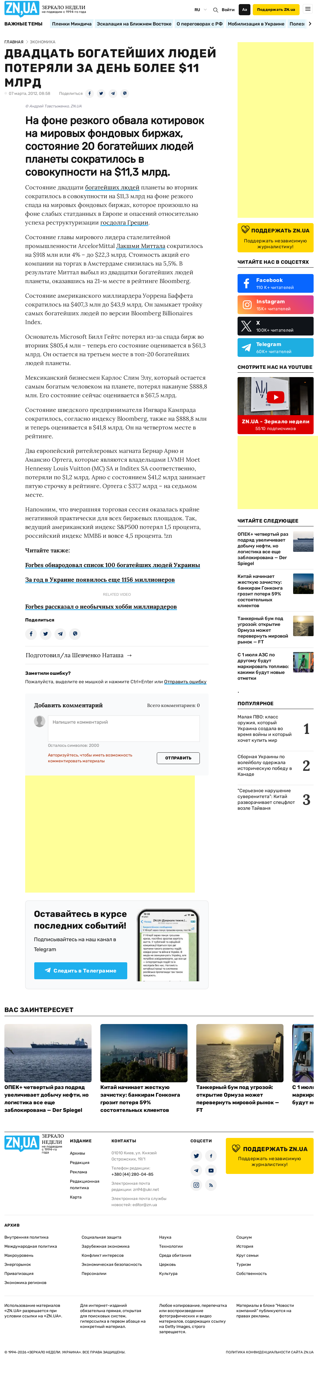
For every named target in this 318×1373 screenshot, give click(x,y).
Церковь (167, 1264)
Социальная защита (101, 1237)
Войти (228, 9)
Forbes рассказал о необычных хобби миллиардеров (101, 606)
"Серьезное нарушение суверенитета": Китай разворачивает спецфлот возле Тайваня (266, 799)
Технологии (171, 1246)
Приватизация (19, 1273)
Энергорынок (17, 1264)
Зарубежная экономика (106, 1246)
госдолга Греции (124, 222)
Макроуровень (18, 1255)
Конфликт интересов (103, 1255)
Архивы (77, 1153)
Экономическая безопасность (112, 1264)
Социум (244, 1237)
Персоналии (94, 1273)
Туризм (243, 1264)
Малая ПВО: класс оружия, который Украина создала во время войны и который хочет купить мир (265, 728)
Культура (168, 1273)
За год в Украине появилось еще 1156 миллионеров (100, 579)
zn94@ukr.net (146, 1189)
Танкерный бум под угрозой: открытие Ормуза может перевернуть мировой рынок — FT (263, 630)
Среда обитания (175, 1255)
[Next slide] (309, 24)
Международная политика (30, 1246)
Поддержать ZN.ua (276, 9)
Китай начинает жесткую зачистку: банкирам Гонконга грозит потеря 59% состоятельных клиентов (260, 590)
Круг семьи (247, 1255)
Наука (165, 1237)
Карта (76, 1197)
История (244, 1246)
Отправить (178, 758)
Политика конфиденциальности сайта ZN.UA (270, 1352)
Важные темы (23, 24)
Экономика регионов (25, 1282)
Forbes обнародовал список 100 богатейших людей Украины (112, 565)
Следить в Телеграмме (80, 971)
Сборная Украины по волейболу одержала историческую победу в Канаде (265, 765)
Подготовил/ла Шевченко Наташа (74, 655)
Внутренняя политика (26, 1237)
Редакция (80, 1162)
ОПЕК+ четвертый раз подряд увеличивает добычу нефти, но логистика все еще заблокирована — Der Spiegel (263, 548)
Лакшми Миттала (140, 245)
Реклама (78, 1172)
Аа (244, 9)
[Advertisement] (110, 834)
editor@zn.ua (145, 1204)
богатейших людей (112, 187)
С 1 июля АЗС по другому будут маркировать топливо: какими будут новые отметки (263, 666)
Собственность (251, 1273)
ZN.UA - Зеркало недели (275, 421)
